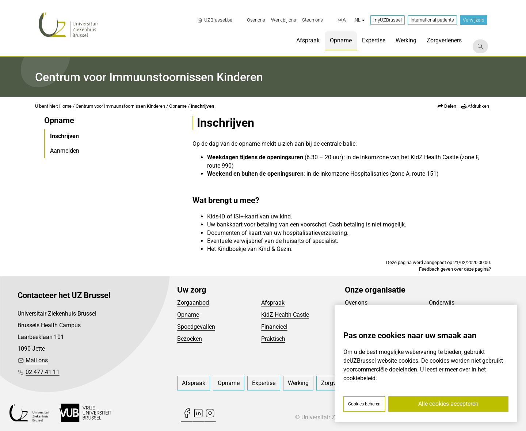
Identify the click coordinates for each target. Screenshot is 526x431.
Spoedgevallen (196, 326)
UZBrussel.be (214, 20)
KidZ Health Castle (285, 314)
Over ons (356, 302)
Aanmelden (64, 150)
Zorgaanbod (193, 302)
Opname (178, 106)
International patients (432, 20)
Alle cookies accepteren (448, 403)
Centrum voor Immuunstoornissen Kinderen (120, 106)
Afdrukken (478, 106)
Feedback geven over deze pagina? (455, 269)
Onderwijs (441, 302)
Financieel (274, 326)
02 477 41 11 (43, 372)
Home (65, 106)
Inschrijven (202, 106)
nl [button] (360, 20)
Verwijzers (473, 20)
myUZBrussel (387, 20)
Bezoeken (189, 338)
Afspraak (273, 302)
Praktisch (273, 338)
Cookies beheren (364, 404)
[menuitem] (256, 20)
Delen (450, 106)
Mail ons (37, 360)
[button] (342, 20)
